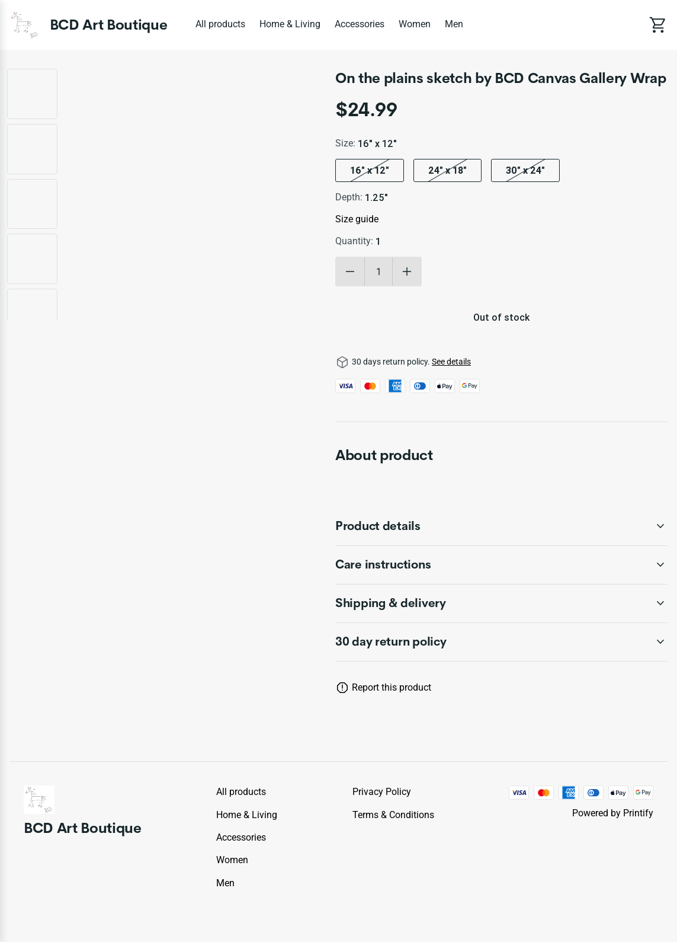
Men (454, 24)
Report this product (391, 687)
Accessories (359, 24)
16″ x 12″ (369, 170)
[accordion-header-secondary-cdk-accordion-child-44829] (501, 642)
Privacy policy (381, 791)
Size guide (356, 219)
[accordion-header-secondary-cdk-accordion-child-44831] (501, 565)
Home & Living (289, 24)
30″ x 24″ (525, 170)
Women (415, 24)
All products (220, 24)
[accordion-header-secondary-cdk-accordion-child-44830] (501, 526)
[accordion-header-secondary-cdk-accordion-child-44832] (501, 603)
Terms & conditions (393, 814)
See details (451, 361)
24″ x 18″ (447, 170)
